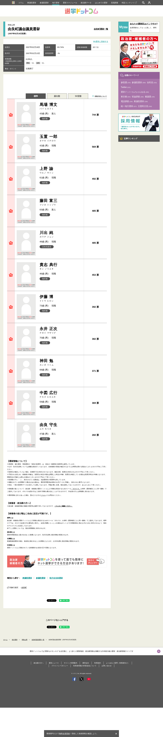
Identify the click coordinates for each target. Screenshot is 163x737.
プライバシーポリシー (59, 666)
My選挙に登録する (100, 42)
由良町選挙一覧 (101, 29)
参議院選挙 (44, 3)
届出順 (57, 96)
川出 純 (61, 234)
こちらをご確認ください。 (64, 506)
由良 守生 (61, 426)
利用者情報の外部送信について (84, 666)
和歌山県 (24, 639)
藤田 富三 (61, 202)
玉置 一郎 (61, 138)
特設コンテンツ (129, 3)
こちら (43, 495)
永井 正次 (61, 330)
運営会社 (85, 663)
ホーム (5, 639)
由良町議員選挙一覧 (38, 639)
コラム (21, 3)
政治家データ (86, 3)
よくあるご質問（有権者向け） (117, 663)
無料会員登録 (64, 734)
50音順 (78, 96)
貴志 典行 (61, 266)
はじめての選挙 (101, 3)
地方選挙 (55, 3)
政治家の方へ (39, 663)
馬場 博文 (61, 106)
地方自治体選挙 (56, 578)
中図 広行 (61, 394)
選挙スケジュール (70, 3)
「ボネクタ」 (75, 489)
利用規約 (97, 663)
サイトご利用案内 (70, 663)
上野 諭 (61, 170)
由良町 (24, 587)
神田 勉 (61, 362)
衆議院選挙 (31, 3)
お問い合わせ (107, 666)
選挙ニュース (54, 663)
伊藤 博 (61, 298)
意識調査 (114, 3)
